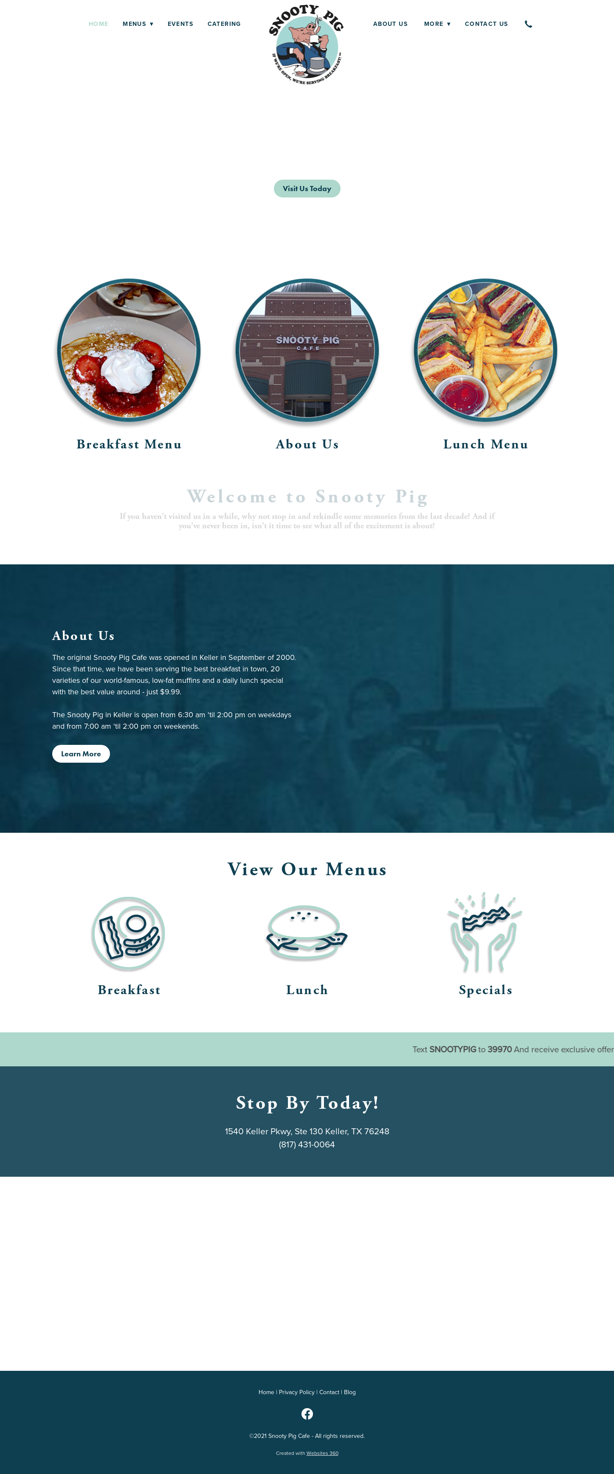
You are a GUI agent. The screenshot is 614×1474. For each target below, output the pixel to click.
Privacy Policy (297, 1392)
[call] (529, 24)
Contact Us (486, 24)
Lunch (307, 990)
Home (99, 24)
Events (180, 24)
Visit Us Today (307, 188)
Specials (486, 990)
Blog (350, 1392)
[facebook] (307, 1414)
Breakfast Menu (129, 444)
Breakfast (129, 990)
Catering (224, 24)
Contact (329, 1392)
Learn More (81, 753)
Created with (307, 1453)
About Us (391, 24)
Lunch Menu (486, 444)
